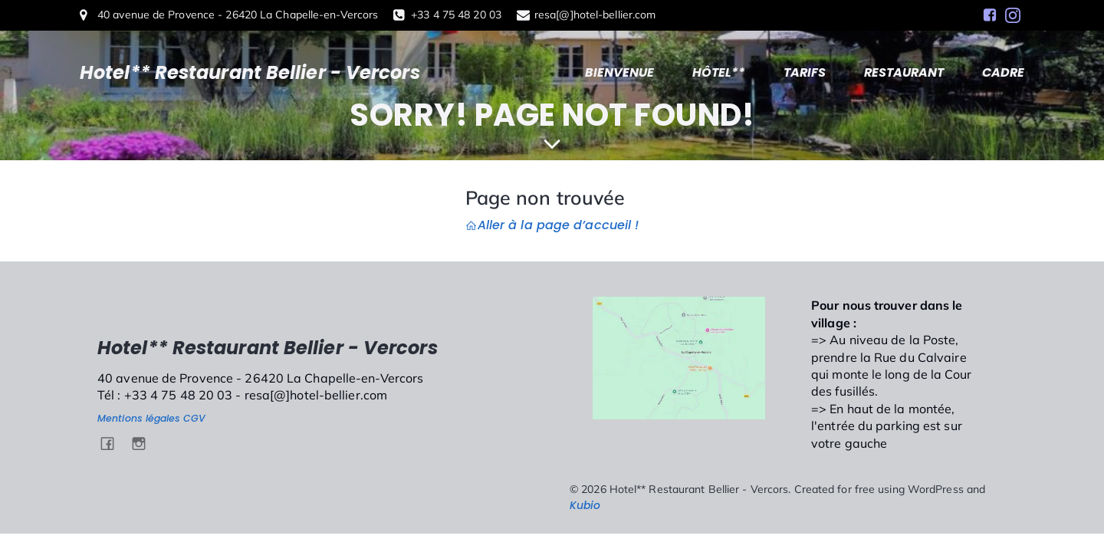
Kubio (585, 505)
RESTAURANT (904, 72)
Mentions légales (139, 418)
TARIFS (805, 72)
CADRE (1003, 72)
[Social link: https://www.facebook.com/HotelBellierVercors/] (989, 15)
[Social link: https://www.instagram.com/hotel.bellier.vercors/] (1012, 15)
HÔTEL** (718, 72)
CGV (194, 418)
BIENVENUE (619, 72)
